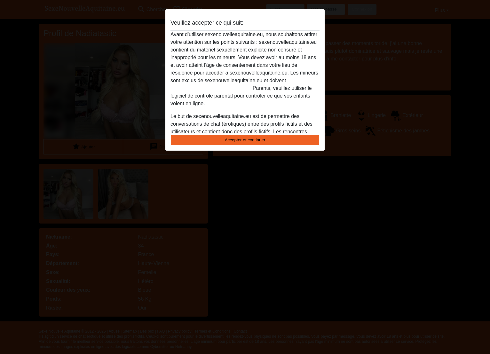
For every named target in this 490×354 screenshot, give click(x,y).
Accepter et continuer (245, 140)
